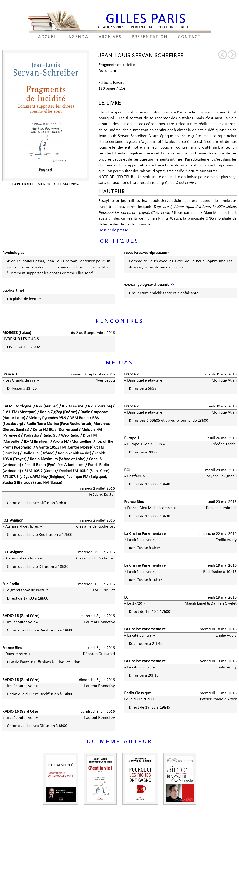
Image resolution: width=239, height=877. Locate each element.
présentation (150, 37)
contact (189, 37)
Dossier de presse (113, 230)
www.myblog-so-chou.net (146, 285)
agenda (78, 37)
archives (110, 37)
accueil (48, 37)
